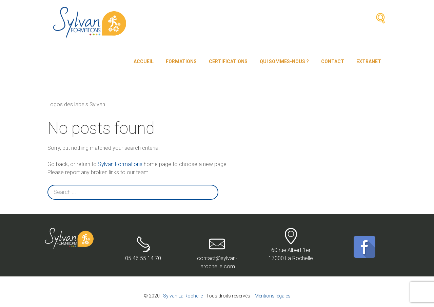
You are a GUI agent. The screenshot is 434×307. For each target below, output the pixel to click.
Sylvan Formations (120, 164)
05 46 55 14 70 (143, 248)
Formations (181, 61)
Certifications (228, 61)
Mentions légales (273, 296)
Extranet (368, 61)
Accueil (144, 61)
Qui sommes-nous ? (284, 61)
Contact (332, 61)
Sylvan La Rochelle (183, 296)
